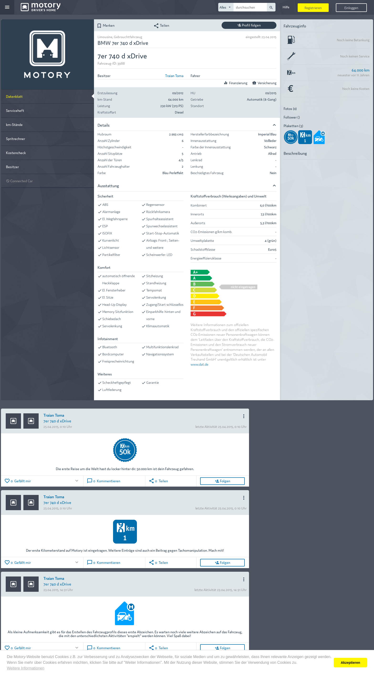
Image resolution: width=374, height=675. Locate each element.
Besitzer (12, 166)
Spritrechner (15, 138)
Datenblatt (14, 96)
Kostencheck (16, 152)
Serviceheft (15, 110)
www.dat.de (199, 364)
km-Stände (14, 124)
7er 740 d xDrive (57, 420)
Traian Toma (174, 75)
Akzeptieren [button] (350, 663)
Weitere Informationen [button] (25, 668)
